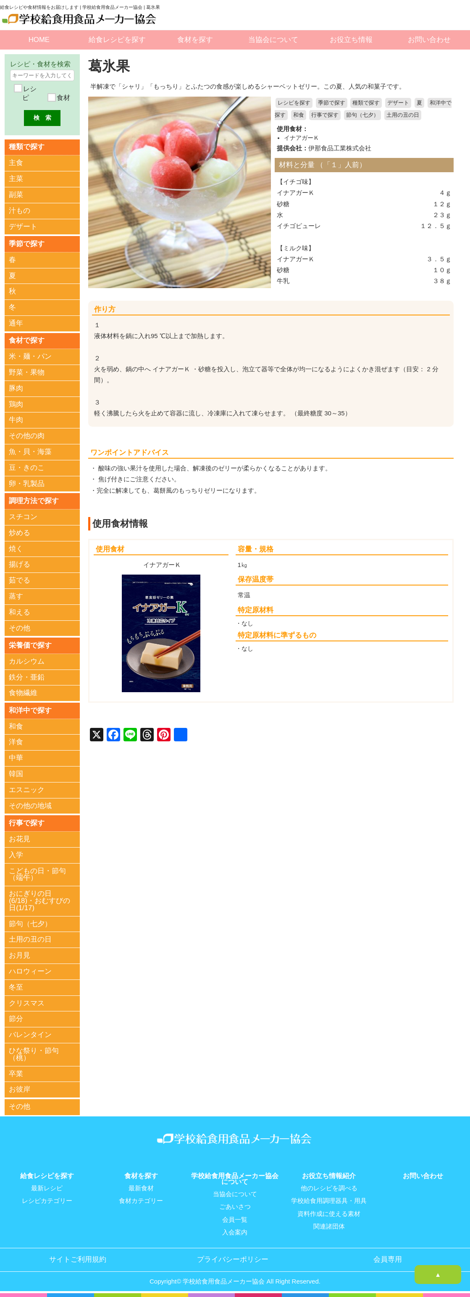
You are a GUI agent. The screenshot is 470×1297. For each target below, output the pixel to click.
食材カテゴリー (141, 1201)
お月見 (19, 956)
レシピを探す (294, 103)
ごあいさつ (235, 1207)
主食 (16, 163)
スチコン (23, 517)
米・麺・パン (30, 357)
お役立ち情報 (351, 40)
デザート (398, 103)
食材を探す (195, 40)
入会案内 (234, 1232)
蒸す (16, 597)
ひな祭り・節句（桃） (34, 1055)
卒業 (16, 1075)
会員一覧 (234, 1220)
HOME (39, 40)
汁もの (19, 211)
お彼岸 (19, 1090)
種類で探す (366, 103)
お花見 (19, 840)
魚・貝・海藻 (30, 452)
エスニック (27, 791)
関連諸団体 (329, 1226)
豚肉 (16, 389)
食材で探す (27, 340)
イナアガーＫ (301, 137)
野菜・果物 (27, 373)
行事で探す (325, 115)
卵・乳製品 (27, 484)
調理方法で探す (34, 501)
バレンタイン (30, 1036)
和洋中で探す (30, 711)
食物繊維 (23, 694)
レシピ (29, 93)
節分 (16, 1020)
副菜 (16, 195)
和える (19, 613)
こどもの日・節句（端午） (37, 875)
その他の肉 (27, 436)
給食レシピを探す (117, 40)
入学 (16, 856)
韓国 (16, 775)
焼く (16, 549)
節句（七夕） (362, 115)
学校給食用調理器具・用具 (329, 1201)
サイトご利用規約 (77, 1260)
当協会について (273, 40)
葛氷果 (109, 66)
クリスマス (27, 1004)
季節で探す (331, 103)
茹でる (19, 581)
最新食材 (141, 1189)
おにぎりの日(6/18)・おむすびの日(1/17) (39, 901)
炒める (19, 533)
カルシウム (27, 662)
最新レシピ (47, 1189)
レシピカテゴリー (47, 1201)
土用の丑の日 (402, 115)
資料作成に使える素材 (328, 1214)
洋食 (16, 743)
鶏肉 (16, 405)
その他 (19, 629)
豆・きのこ (27, 468)
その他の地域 (30, 807)
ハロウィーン (30, 972)
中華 (16, 759)
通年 (16, 324)
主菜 (16, 179)
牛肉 (16, 420)
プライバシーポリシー (232, 1260)
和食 (298, 115)
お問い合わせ (429, 40)
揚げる (19, 565)
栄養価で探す (30, 646)
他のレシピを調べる (329, 1189)
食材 (62, 97)
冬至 (16, 988)
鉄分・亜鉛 (27, 678)
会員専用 (387, 1260)
